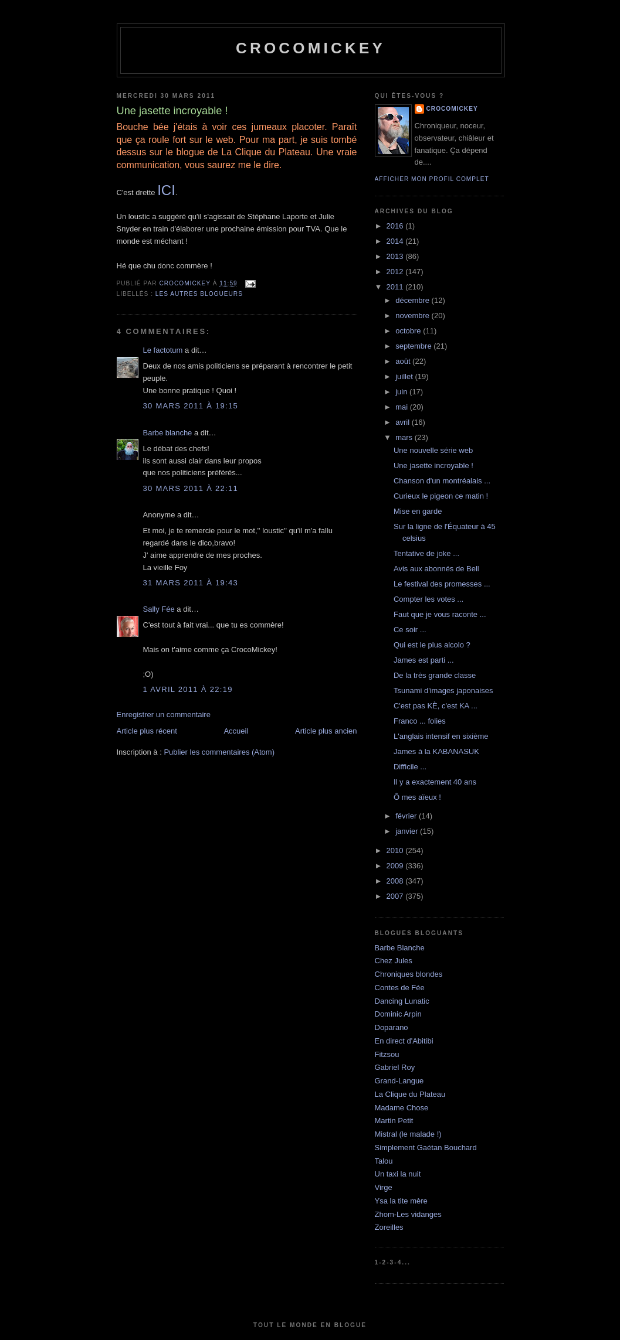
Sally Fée (159, 609)
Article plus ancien (326, 731)
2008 (396, 881)
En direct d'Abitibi (404, 1040)
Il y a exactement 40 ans (435, 782)
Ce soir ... (410, 629)
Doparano (391, 1027)
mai (402, 407)
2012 (396, 271)
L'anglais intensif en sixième (441, 736)
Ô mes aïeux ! (417, 797)
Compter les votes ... (428, 599)
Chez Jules (393, 960)
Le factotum (163, 350)
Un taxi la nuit (398, 1173)
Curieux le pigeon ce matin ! (441, 496)
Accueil (235, 731)
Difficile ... (410, 766)
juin (402, 391)
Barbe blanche (167, 432)
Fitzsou (387, 1054)
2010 (396, 850)
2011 (396, 286)
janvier (407, 831)
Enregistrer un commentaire (164, 714)
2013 (396, 256)
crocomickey (310, 48)
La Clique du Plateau (410, 1094)
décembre (413, 300)
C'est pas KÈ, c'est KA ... (435, 705)
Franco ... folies (420, 721)
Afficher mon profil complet (432, 179)
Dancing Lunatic (402, 1001)
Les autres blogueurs (199, 294)
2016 (396, 225)
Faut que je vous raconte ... (440, 614)
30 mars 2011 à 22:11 (191, 488)
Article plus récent (147, 731)
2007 (396, 896)
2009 (396, 865)
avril (403, 422)
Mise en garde (418, 511)
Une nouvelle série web (433, 450)
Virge (383, 1187)
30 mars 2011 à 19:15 (191, 405)
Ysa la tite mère (401, 1200)
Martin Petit (394, 1120)
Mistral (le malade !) (408, 1134)
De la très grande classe (435, 675)
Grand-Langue (399, 1080)
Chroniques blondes (409, 974)
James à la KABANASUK (436, 751)
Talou (384, 1161)
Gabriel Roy (395, 1067)
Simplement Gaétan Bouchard (426, 1147)
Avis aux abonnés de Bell (436, 568)
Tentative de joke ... (426, 553)
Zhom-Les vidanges (408, 1214)
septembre (414, 346)
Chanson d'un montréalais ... (442, 480)
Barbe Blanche (400, 947)
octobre (409, 330)
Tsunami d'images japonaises (443, 690)
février (407, 815)
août (403, 361)
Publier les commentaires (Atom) (219, 752)
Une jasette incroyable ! (433, 465)
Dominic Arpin (398, 1014)
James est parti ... (424, 660)
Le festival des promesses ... (442, 583)
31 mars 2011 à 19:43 (191, 582)
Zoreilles (389, 1227)
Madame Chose (402, 1107)
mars (405, 437)
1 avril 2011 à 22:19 (188, 689)
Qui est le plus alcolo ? (432, 644)
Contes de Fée (400, 987)
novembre (413, 315)
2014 (396, 241)
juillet (405, 376)
